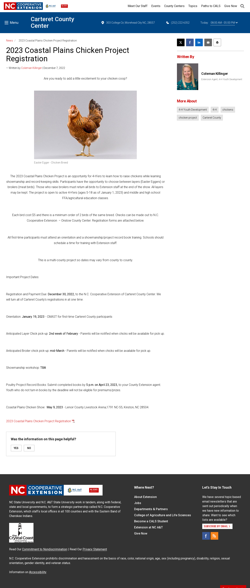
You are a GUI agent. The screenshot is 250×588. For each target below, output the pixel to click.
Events (155, 6)
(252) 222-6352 (177, 23)
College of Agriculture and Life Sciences (162, 515)
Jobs (137, 503)
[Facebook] (206, 536)
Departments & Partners (151, 509)
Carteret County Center (52, 22)
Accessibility (37, 572)
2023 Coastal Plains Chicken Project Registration (38, 421)
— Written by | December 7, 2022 (35, 67)
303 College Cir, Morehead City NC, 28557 (128, 23)
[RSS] (214, 536)
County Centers (174, 6)
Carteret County (212, 117)
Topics (192, 6)
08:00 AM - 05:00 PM (224, 22)
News (9, 40)
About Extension (145, 497)
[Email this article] (208, 42)
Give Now (230, 6)
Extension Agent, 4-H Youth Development (221, 79)
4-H (215, 109)
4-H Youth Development (193, 109)
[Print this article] (217, 42)
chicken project (188, 117)
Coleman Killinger (31, 67)
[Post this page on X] (181, 42)
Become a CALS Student (151, 521)
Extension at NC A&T (148, 527)
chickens (227, 109)
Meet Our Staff (137, 6)
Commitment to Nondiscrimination (44, 549)
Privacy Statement (95, 549)
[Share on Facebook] (190, 42)
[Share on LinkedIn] (199, 42)
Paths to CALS (211, 6)
